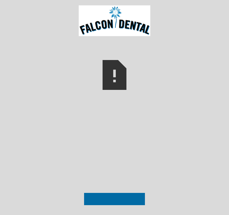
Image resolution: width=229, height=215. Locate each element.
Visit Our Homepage (114, 199)
